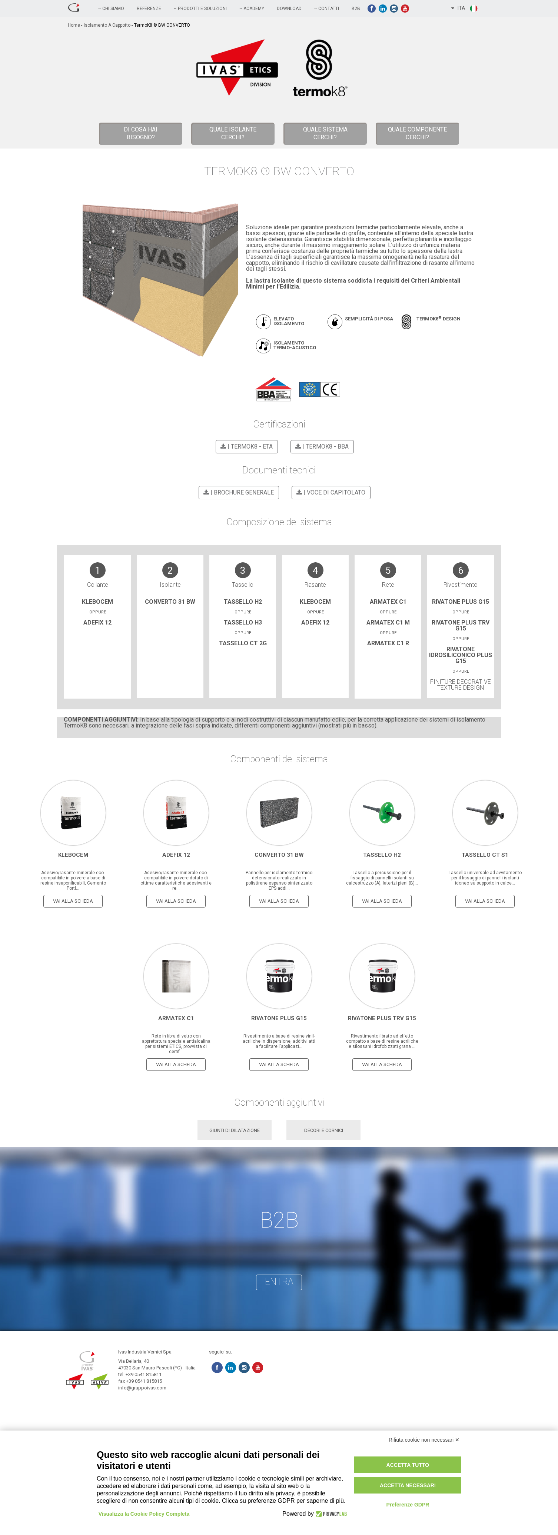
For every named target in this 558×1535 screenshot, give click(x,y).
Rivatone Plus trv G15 (460, 625)
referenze (149, 8)
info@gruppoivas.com (142, 1387)
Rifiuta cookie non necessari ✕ (424, 1440)
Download (289, 8)
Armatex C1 (388, 601)
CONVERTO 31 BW (170, 601)
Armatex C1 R (388, 643)
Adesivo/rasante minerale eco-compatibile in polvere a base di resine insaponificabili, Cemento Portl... (73, 879)
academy (251, 8)
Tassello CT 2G (243, 643)
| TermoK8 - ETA (245, 446)
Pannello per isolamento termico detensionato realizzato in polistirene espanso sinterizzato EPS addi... (279, 879)
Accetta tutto (407, 1465)
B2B (356, 8)
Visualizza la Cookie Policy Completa (144, 1514)
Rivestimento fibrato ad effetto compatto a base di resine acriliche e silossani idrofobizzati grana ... (382, 1040)
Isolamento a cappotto (107, 25)
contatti (326, 8)
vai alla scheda (73, 900)
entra (279, 1281)
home (74, 25)
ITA (464, 8)
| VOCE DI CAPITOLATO (329, 492)
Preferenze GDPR (407, 1505)
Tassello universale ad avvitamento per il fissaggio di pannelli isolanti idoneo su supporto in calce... (485, 877)
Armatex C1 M (388, 622)
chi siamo (111, 8)
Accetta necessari (408, 1485)
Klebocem (97, 601)
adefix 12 (97, 622)
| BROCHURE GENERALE (237, 492)
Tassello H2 (243, 601)
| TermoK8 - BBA (321, 446)
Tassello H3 (243, 622)
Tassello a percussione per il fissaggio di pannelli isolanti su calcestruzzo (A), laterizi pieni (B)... (382, 877)
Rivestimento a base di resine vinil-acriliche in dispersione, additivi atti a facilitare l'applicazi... (279, 1040)
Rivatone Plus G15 (460, 601)
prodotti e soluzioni (200, 8)
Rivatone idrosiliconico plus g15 (460, 655)
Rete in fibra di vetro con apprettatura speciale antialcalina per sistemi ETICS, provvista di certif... (176, 1043)
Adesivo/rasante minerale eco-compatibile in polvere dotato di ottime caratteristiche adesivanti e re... (176, 879)
